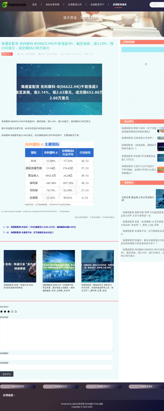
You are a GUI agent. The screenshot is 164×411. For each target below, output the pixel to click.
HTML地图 (98, 404)
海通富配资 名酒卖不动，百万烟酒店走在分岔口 (32, 232)
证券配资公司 (75, 4)
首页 (34, 4)
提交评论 (7, 374)
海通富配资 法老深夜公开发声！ (138, 138)
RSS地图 (89, 404)
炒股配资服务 (120, 4)
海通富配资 (7, 54)
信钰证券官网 (52, 4)
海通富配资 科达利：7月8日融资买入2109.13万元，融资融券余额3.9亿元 (43, 227)
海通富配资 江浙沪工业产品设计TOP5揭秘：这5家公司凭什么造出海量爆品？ (139, 169)
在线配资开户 (97, 4)
